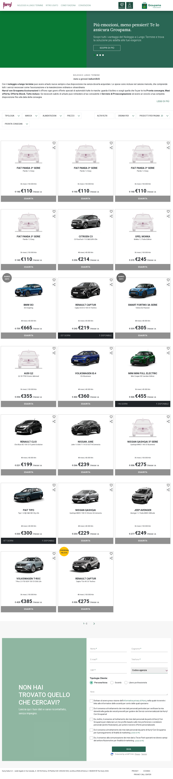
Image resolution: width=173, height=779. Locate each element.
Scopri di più (107, 48)
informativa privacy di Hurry (134, 701)
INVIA (129, 749)
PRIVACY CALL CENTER (142, 774)
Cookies (146, 771)
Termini (144, 754)
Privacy (137, 754)
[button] (163, 101)
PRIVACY (135, 771)
